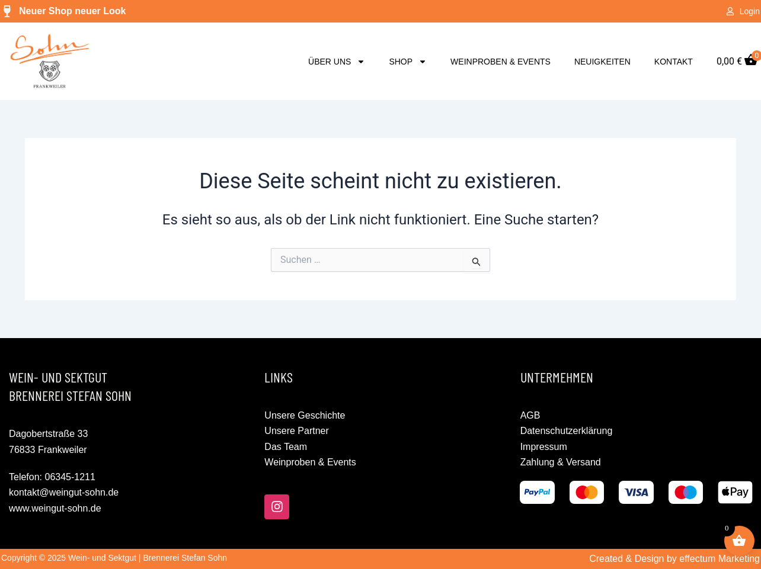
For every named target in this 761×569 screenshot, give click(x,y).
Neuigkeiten (602, 61)
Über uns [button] (336, 62)
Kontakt (673, 61)
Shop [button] (408, 62)
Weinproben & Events (500, 61)
